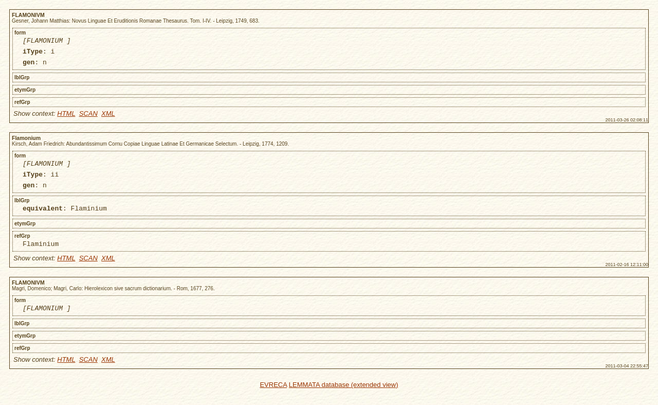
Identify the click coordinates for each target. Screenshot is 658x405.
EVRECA (273, 398)
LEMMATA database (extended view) (343, 398)
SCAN (88, 118)
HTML (66, 118)
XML (108, 118)
